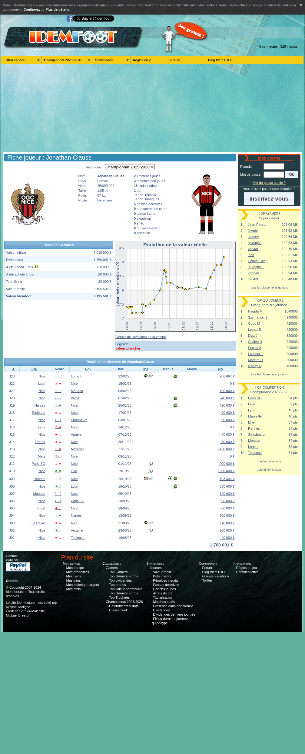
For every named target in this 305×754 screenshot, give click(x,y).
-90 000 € (227, 412)
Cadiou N (255, 341)
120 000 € (227, 493)
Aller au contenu (16, 18)
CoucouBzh (256, 261)
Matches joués (164, 602)
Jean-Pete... (257, 224)
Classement (118, 610)
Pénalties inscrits (165, 580)
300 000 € (227, 515)
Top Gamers (118, 572)
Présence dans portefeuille (173, 606)
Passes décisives (166, 585)
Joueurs (156, 568)
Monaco (77, 391)
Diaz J (252, 335)
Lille (74, 471)
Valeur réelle (162, 572)
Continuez (31, 9)
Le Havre (38, 523)
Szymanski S (258, 317)
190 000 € (227, 391)
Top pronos (117, 585)
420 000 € (227, 405)
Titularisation (162, 597)
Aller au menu (37, 18)
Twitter (207, 580)
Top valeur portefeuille (125, 589)
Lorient (76, 376)
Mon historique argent (82, 585)
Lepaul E (254, 329)
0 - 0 (58, 391)
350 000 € (227, 486)
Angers (76, 434)
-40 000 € (227, 434)
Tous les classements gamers (269, 287)
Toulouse (38, 412)
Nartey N (254, 366)
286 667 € (227, 376)
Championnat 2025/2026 (62, 60)
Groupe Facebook (216, 576)
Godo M (254, 323)
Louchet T (255, 354)
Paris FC (77, 501)
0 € (232, 383)
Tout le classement (269, 461)
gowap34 (254, 243)
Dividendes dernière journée (174, 614)
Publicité (12, 560)
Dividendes (161, 610)
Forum (175, 60)
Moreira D (255, 360)
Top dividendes (120, 580)
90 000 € (228, 420)
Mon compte (56, 18)
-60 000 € (227, 508)
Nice (41, 376)
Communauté (208, 563)
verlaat (253, 249)
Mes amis (73, 589)
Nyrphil (253, 230)
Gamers (112, 568)
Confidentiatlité (247, 572)
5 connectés (268, 46)
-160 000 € (226, 449)
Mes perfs (73, 576)
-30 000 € (227, 442)
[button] (291, 174)
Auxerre (77, 530)
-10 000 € (227, 523)
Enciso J (254, 348)
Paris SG (38, 463)
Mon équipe (75, 568)
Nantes (40, 405)
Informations (242, 563)
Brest (75, 398)
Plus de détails (57, 9)
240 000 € (227, 398)
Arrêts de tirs (162, 593)
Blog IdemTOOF (220, 60)
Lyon (41, 383)
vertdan (253, 273)
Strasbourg (79, 420)
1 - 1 (58, 420)
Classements (111, 563)
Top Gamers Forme (123, 576)
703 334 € (227, 479)
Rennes (39, 479)
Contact (12, 556)
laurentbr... (256, 267)
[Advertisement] (152, 108)
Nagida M (255, 311)
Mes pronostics (77, 572)
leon (251, 255)
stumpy (253, 236)
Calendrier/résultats (269, 469)
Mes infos (73, 580)
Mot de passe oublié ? (269, 182)
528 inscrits (288, 46)
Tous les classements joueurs (269, 374)
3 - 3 (58, 376)
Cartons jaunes (164, 589)
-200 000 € (226, 463)
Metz (41, 456)
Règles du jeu (143, 60)
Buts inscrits (162, 576)
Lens (41, 427)
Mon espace (15, 60)
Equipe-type (159, 623)
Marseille (78, 449)
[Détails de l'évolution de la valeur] (140, 337)
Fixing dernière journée (170, 618)
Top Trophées (119, 597)
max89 (253, 279)
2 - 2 (58, 398)
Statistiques (104, 60)
